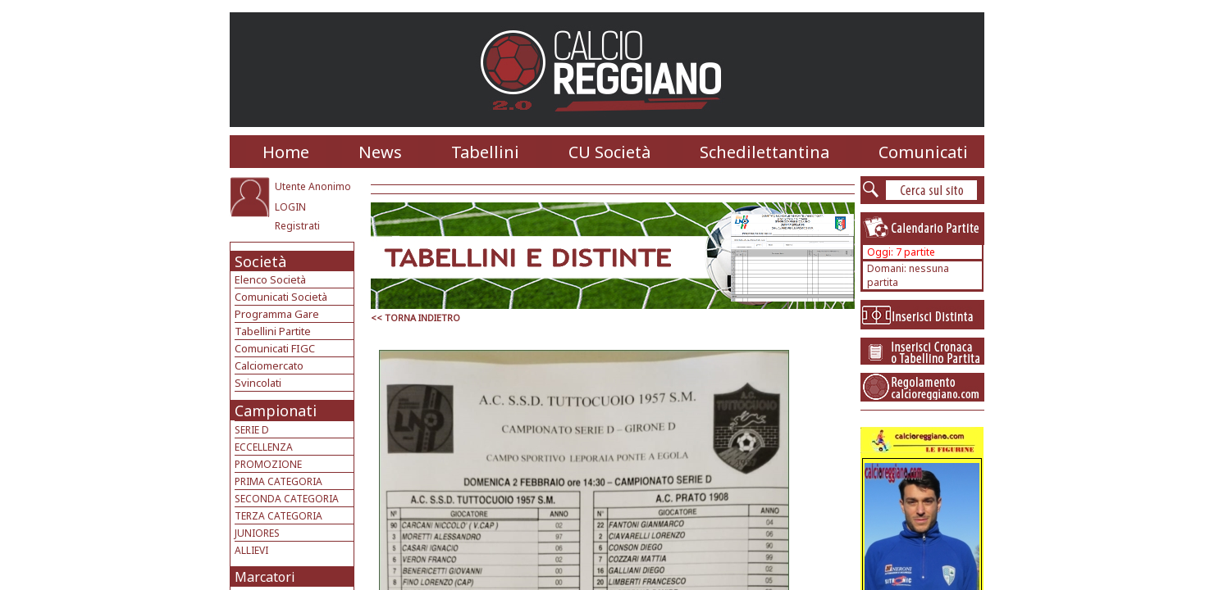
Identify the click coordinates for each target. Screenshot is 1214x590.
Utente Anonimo (313, 186)
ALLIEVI (251, 550)
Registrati (297, 226)
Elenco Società (270, 279)
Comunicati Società (281, 296)
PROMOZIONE (268, 464)
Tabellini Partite (273, 331)
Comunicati (923, 152)
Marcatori (265, 577)
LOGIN (290, 207)
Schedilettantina (764, 152)
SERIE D (252, 430)
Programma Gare (277, 313)
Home (285, 152)
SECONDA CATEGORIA (287, 499)
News (380, 152)
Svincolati (258, 382)
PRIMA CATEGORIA (278, 481)
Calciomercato (269, 365)
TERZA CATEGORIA (278, 516)
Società (260, 261)
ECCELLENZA (264, 447)
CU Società (609, 152)
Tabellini (485, 152)
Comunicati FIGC (275, 348)
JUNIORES (257, 533)
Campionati (276, 410)
